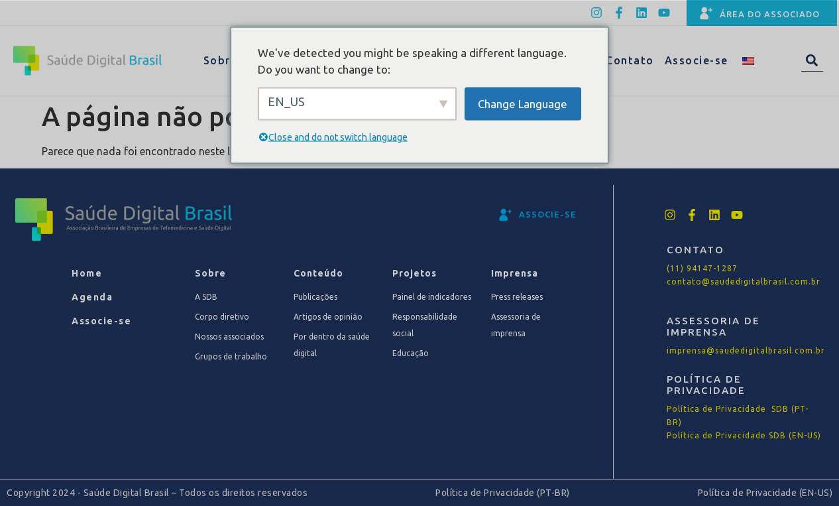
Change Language (522, 103)
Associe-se (696, 60)
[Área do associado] (706, 13)
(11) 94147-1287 (702, 268)
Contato (630, 60)
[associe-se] (505, 214)
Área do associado (770, 14)
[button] (812, 60)
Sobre (229, 60)
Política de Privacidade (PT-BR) (502, 492)
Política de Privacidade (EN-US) (765, 492)
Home (87, 273)
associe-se (548, 214)
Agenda (92, 297)
